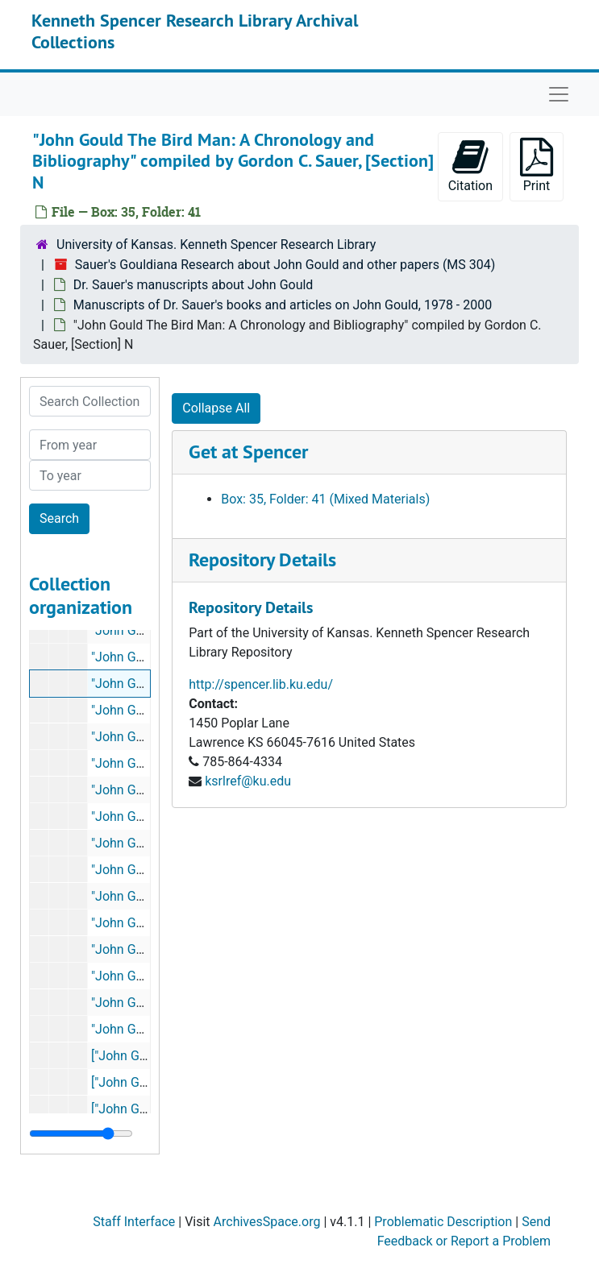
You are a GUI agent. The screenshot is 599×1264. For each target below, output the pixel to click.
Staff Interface (134, 1221)
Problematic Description (443, 1221)
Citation (470, 165)
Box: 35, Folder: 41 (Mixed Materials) (325, 499)
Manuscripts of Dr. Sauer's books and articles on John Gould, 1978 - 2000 (282, 305)
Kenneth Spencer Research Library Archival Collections (194, 30)
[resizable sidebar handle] (81, 1133)
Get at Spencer (248, 451)
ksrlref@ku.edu (248, 781)
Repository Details (262, 559)
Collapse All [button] (216, 408)
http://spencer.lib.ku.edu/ (261, 684)
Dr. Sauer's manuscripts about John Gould (193, 284)
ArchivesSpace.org (267, 1221)
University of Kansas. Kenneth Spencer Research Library (216, 244)
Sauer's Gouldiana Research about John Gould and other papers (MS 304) (285, 264)
